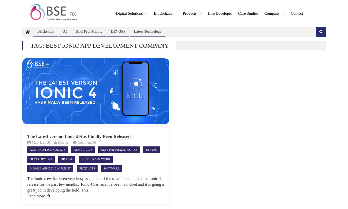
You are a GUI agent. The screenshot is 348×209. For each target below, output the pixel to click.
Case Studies (248, 13)
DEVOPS (118, 31)
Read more (39, 196)
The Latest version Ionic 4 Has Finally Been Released (79, 136)
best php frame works (119, 149)
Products (192, 13)
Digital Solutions (132, 13)
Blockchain (165, 13)
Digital (67, 159)
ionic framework (95, 159)
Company (274, 13)
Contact (297, 13)
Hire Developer (220, 13)
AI (65, 31)
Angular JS (83, 149)
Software (112, 168)
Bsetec (151, 149)
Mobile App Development (50, 168)
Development (41, 159)
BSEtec (63, 142)
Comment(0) (87, 142)
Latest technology (147, 31)
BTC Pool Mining (89, 31)
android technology (47, 149)
